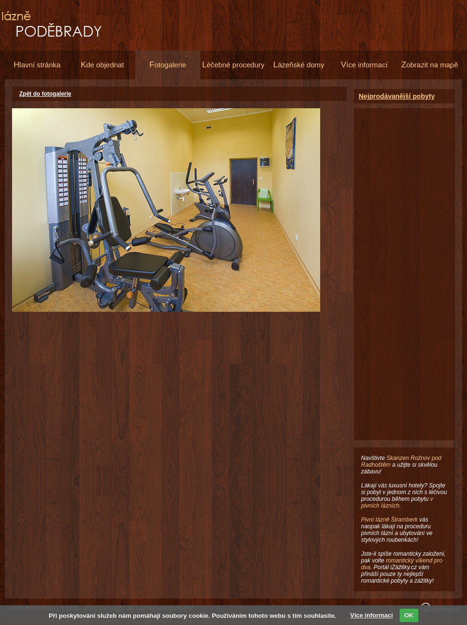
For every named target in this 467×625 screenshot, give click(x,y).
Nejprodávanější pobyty (397, 96)
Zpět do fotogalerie (45, 93)
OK (409, 615)
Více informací (371, 615)
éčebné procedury (233, 64)
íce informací (364, 64)
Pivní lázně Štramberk (389, 519)
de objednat (102, 64)
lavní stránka (36, 64)
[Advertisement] (404, 252)
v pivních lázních (397, 502)
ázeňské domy (298, 64)
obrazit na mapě (430, 64)
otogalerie (167, 64)
